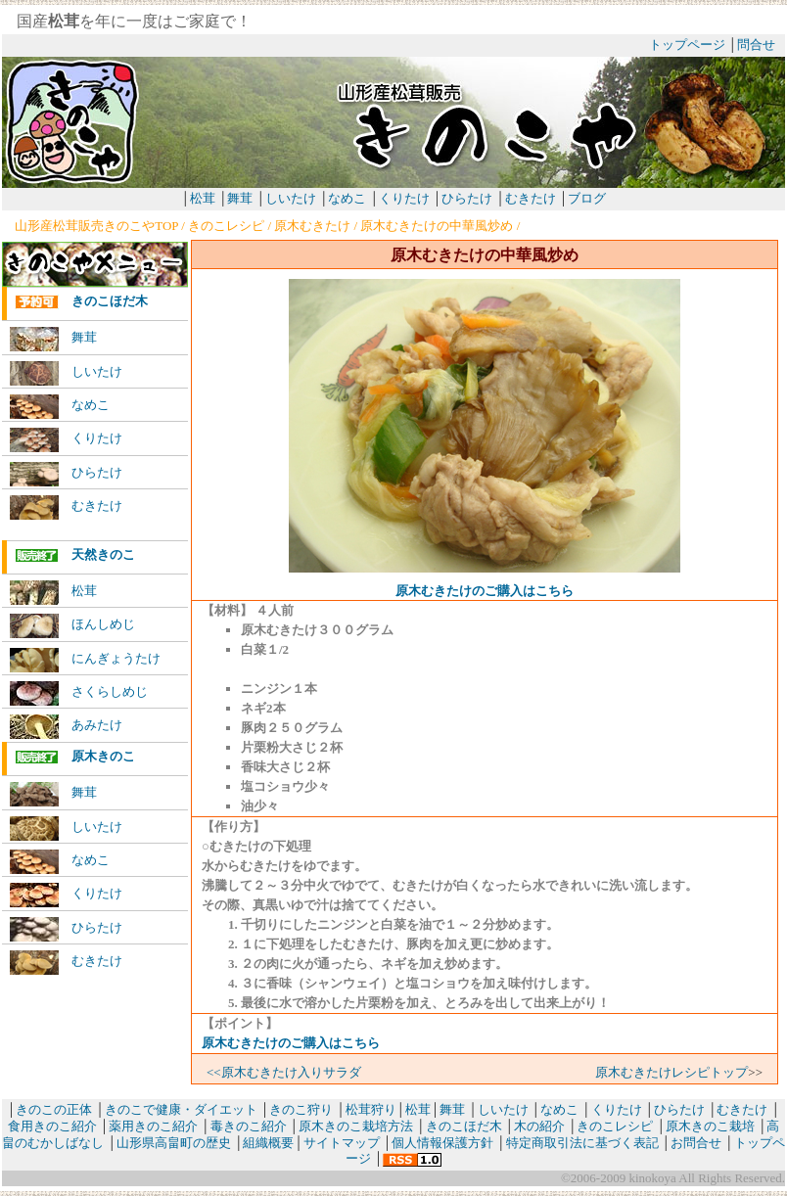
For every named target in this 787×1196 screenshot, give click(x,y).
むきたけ (532, 198)
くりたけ (404, 198)
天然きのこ (75, 555)
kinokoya (650, 1178)
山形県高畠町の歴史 (173, 1142)
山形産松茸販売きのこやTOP (96, 225)
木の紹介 (539, 1126)
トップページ (687, 44)
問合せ (756, 44)
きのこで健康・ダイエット (181, 1109)
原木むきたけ (312, 225)
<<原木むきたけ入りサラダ (284, 1072)
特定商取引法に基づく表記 (582, 1142)
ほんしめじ (72, 626)
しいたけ (290, 198)
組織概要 (268, 1142)
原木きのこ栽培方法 (356, 1126)
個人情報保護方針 (442, 1142)
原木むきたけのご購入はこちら (484, 590)
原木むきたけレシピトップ (671, 1072)
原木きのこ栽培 (710, 1126)
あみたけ (66, 726)
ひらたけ (466, 198)
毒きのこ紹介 (248, 1126)
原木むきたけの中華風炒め (436, 225)
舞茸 (240, 198)
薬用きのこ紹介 (153, 1126)
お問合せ (696, 1142)
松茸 (202, 198)
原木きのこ (75, 757)
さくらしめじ (79, 693)
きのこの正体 (54, 1109)
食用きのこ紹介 (52, 1126)
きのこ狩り (301, 1109)
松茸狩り (371, 1109)
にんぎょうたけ (85, 660)
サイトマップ (341, 1142)
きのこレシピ (226, 225)
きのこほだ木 (81, 302)
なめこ (347, 198)
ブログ (587, 198)
